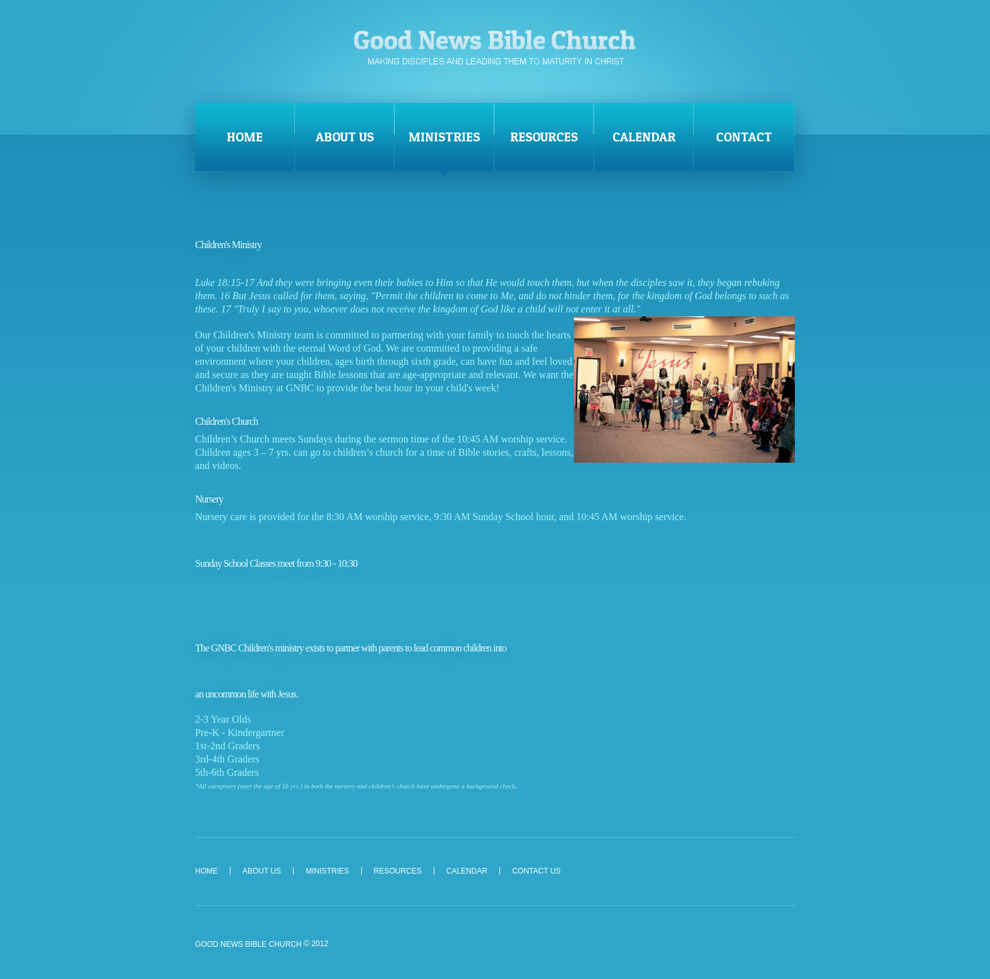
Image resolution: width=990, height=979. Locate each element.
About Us (345, 137)
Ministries (444, 137)
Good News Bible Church (495, 46)
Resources (544, 137)
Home (245, 137)
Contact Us (536, 871)
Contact (744, 137)
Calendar (644, 137)
